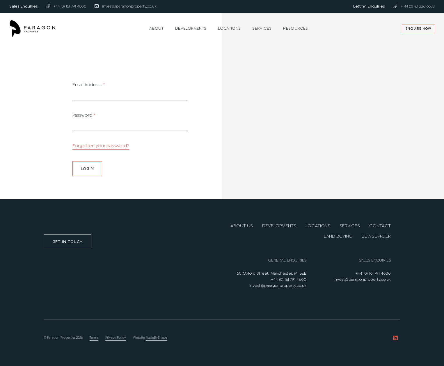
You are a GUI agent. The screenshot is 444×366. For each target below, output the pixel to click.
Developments (190, 28)
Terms (94, 337)
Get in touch (67, 241)
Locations (229, 28)
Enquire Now (418, 29)
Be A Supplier (376, 236)
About (156, 28)
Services (261, 28)
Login (87, 168)
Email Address (88, 85)
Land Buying (338, 236)
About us (241, 226)
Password (84, 115)
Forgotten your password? (100, 146)
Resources (295, 28)
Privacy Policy (115, 337)
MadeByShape (156, 337)
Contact (380, 226)
